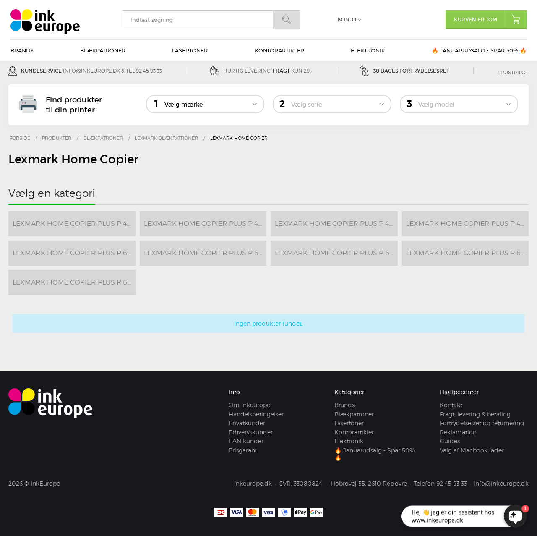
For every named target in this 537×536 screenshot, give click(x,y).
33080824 (308, 483)
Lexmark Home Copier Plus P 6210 (205, 253)
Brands (22, 50)
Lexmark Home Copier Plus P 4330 (336, 223)
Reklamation (458, 432)
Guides (450, 440)
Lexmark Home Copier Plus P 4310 (205, 223)
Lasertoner (190, 50)
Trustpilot (513, 72)
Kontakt (451, 404)
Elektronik (368, 50)
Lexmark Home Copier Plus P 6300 (467, 253)
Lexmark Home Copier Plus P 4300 (74, 223)
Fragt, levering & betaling (475, 414)
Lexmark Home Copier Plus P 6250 (336, 253)
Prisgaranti (244, 450)
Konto (347, 19)
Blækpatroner (102, 50)
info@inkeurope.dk (91, 71)
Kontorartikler (279, 50)
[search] (197, 19)
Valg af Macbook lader (472, 450)
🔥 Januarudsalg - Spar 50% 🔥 (479, 50)
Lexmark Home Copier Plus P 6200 (74, 253)
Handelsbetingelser (256, 414)
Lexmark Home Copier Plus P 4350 (467, 223)
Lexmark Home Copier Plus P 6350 (74, 282)
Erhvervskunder (251, 432)
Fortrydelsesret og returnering (482, 422)
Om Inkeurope (249, 404)
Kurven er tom (490, 19)
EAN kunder (246, 440)
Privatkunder (247, 422)
